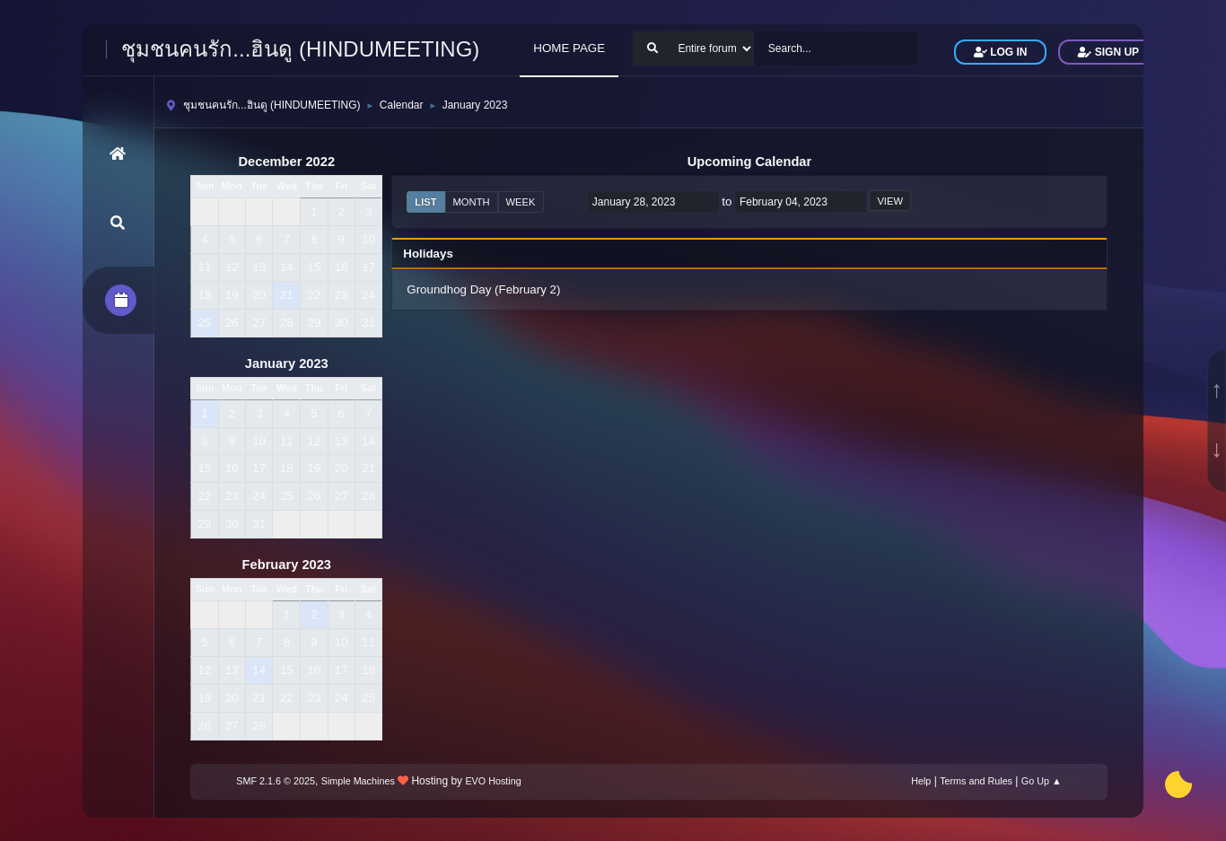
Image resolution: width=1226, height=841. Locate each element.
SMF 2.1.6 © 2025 (275, 780)
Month (471, 202)
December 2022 (287, 161)
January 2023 (286, 363)
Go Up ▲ (1041, 780)
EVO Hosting (493, 780)
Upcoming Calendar (749, 161)
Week (521, 202)
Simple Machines (358, 780)
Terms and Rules (976, 780)
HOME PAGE (569, 48)
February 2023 (286, 564)
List (425, 202)
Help (921, 780)
